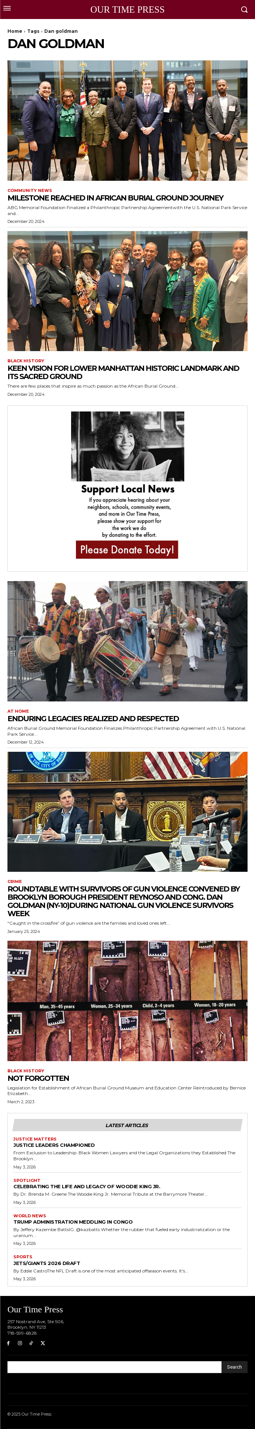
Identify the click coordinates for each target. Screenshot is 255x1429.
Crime (14, 881)
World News (29, 1216)
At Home (18, 711)
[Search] (234, 1367)
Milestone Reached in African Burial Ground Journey (115, 197)
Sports (22, 1257)
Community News (29, 190)
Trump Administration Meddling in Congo (73, 1222)
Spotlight (27, 1180)
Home (14, 31)
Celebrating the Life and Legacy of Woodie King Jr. (86, 1186)
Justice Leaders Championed (54, 1145)
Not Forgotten (38, 1078)
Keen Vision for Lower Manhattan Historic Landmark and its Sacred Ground (123, 372)
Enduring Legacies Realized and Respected (93, 718)
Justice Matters (35, 1139)
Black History (25, 361)
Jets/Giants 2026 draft (46, 1263)
